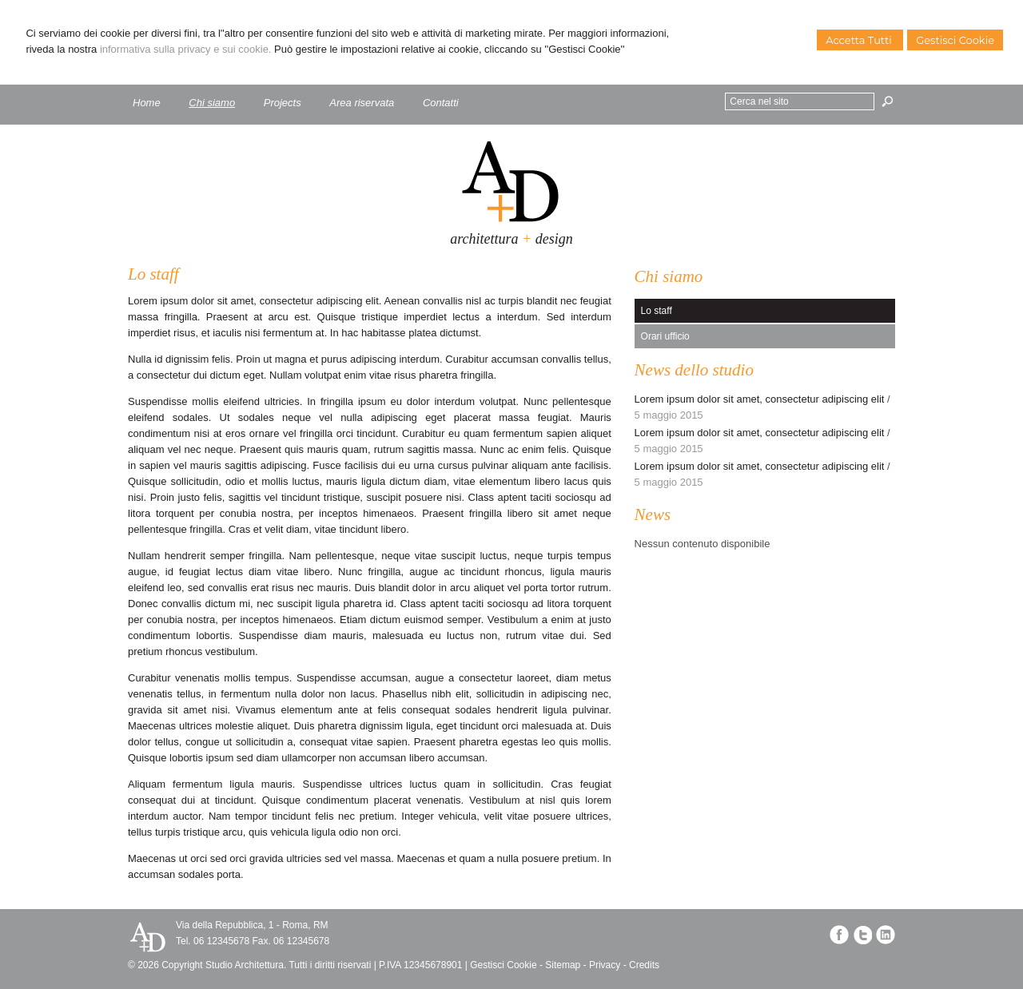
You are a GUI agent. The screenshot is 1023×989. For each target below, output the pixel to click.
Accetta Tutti (860, 40)
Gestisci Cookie (955, 40)
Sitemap (562, 965)
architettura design (511, 239)
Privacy (604, 965)
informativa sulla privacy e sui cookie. (186, 49)
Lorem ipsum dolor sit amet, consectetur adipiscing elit (760, 399)
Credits (644, 965)
